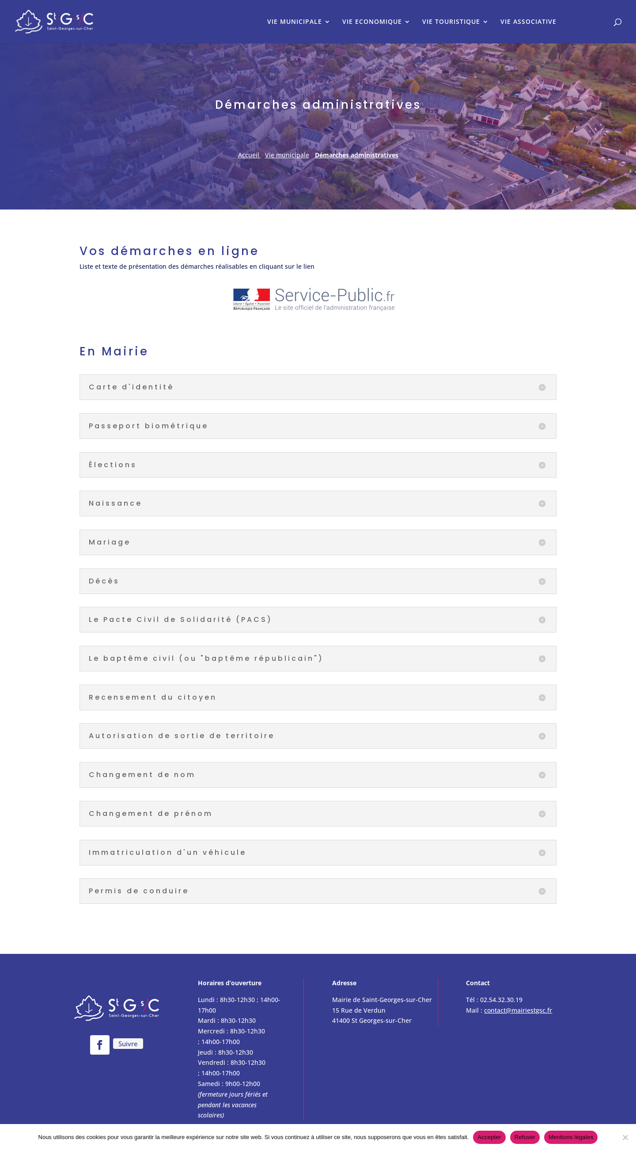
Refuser (525, 1137)
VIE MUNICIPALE (294, 22)
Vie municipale (287, 155)
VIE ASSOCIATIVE (528, 22)
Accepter (489, 1137)
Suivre (128, 1043)
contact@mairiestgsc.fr (518, 1010)
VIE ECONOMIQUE (372, 22)
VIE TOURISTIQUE (451, 22)
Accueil (249, 155)
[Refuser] (625, 1137)
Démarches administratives (356, 155)
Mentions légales (571, 1137)
